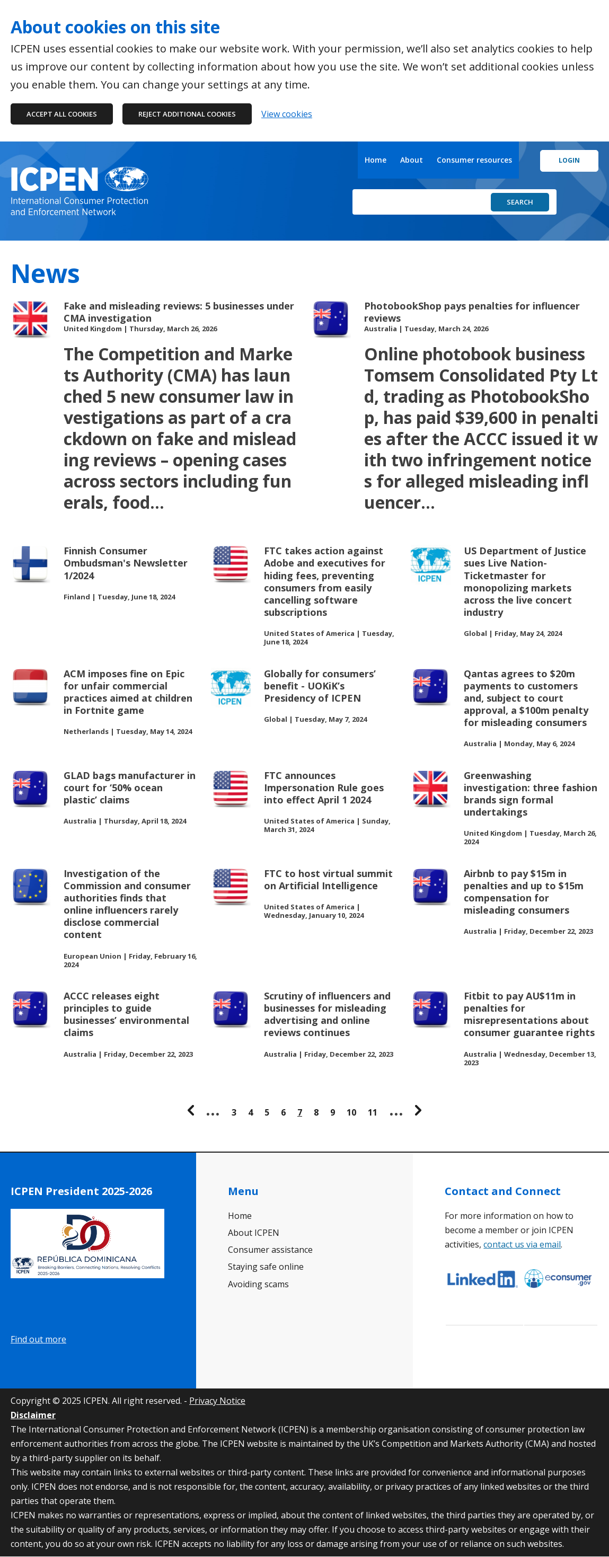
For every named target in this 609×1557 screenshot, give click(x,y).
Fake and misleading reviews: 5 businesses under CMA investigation (179, 312)
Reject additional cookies (187, 114)
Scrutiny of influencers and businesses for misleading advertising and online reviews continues (327, 1014)
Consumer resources (474, 160)
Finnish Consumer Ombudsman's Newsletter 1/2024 (126, 563)
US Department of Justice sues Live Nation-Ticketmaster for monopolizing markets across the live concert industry (525, 581)
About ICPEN (253, 1232)
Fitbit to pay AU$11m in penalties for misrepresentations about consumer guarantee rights (529, 1014)
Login (569, 160)
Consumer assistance (270, 1249)
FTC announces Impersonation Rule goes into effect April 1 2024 (324, 787)
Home (375, 160)
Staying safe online (266, 1266)
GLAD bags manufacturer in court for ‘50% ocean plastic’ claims (130, 787)
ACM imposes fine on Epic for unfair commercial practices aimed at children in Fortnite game (128, 692)
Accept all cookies (62, 114)
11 (372, 1112)
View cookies (286, 114)
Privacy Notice (217, 1400)
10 (351, 1112)
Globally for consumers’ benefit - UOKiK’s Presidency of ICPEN (320, 686)
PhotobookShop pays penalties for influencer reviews (472, 312)
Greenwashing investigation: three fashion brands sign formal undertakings (530, 793)
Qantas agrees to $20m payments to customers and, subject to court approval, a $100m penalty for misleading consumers (526, 698)
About (411, 160)
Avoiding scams (258, 1284)
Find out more (38, 1339)
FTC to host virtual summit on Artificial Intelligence (328, 880)
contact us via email (522, 1244)
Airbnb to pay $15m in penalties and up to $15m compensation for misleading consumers (524, 892)
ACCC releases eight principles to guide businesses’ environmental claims (126, 1014)
